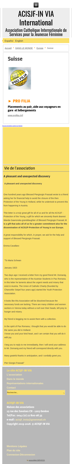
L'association (14, 374)
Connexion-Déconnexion (21, 454)
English (19, 41)
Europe (40, 48)
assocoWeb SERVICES (37, 460)
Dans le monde (15, 379)
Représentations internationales (25, 383)
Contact (11, 387)
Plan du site (13, 450)
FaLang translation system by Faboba (12, 125)
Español (9, 41)
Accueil (8, 48)
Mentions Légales (17, 446)
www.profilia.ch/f (15, 115)
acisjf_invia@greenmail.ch (31, 419)
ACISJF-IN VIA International (36, 18)
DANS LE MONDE (24, 48)
